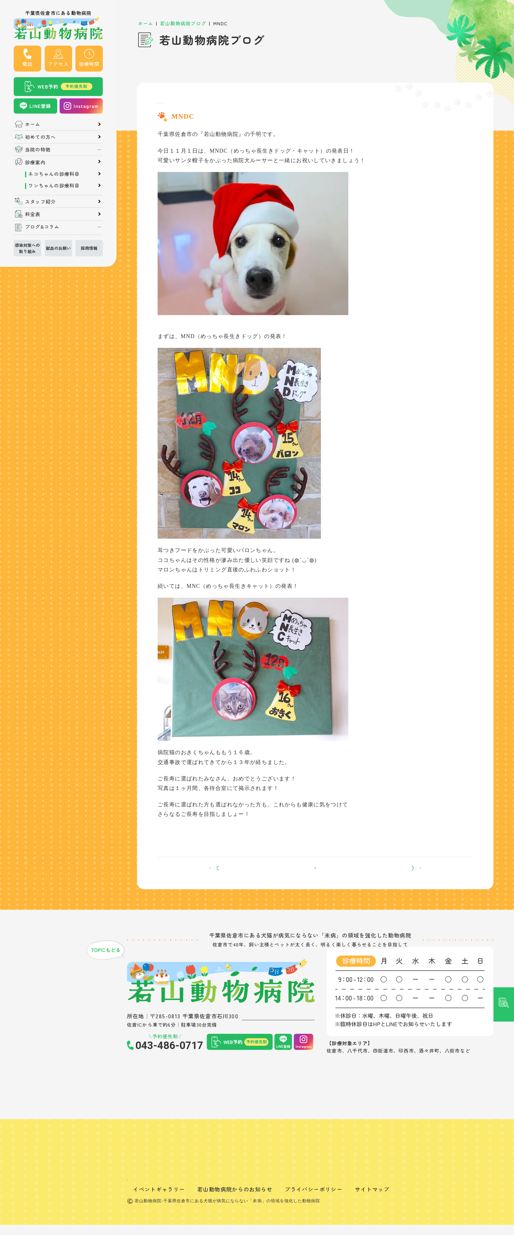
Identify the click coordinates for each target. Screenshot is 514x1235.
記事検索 (504, 529)
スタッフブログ (178, 106)
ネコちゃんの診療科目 (54, 173)
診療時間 (89, 63)
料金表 (33, 213)
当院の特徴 (38, 149)
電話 (27, 63)
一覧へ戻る (315, 881)
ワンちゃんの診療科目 (54, 185)
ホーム (33, 124)
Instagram (86, 105)
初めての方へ (40, 136)
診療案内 (35, 162)
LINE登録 (40, 105)
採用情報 (89, 248)
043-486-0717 (169, 1065)
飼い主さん (217, 106)
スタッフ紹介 (40, 201)
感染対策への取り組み (27, 248)
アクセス (58, 63)
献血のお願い (58, 248)
